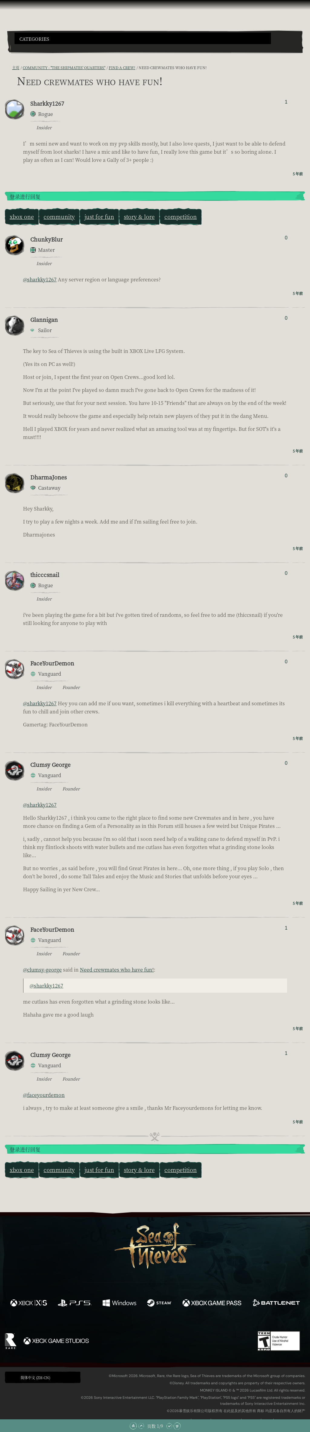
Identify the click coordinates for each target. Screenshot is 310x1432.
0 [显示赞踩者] (286, 237)
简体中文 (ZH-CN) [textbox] (35, 1377)
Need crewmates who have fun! (117, 969)
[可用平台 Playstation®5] (74, 1303)
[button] (143, 38)
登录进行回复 (25, 196)
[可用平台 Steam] (159, 1303)
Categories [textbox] (34, 39)
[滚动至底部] (177, 1426)
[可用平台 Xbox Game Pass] (212, 1303)
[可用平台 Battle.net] (276, 1303)
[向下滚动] (169, 1426)
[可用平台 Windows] (119, 1303)
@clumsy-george (42, 969)
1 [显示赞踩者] (286, 101)
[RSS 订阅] (8, 67)
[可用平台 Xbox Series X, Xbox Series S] (29, 1303)
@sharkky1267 (40, 279)
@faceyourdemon (44, 1094)
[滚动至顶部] (133, 1426)
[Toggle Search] (25, 47)
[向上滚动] (141, 1426)
